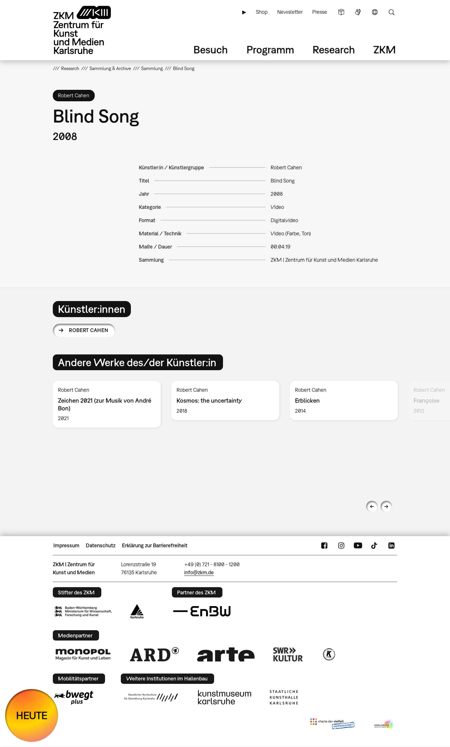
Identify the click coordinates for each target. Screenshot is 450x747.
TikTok (375, 545)
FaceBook (324, 545)
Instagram (341, 545)
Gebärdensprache (358, 12)
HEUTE (31, 715)
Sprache (375, 12)
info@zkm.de (199, 572)
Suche (391, 12)
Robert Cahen (88, 330)
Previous (372, 506)
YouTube (358, 545)
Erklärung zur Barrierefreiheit (154, 545)
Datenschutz (100, 545)
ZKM (384, 49)
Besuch (210, 49)
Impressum (66, 545)
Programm (270, 49)
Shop (261, 12)
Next (386, 506)
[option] (107, 404)
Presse (319, 12)
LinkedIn (391, 545)
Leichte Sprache (341, 12)
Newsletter (290, 12)
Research (334, 49)
